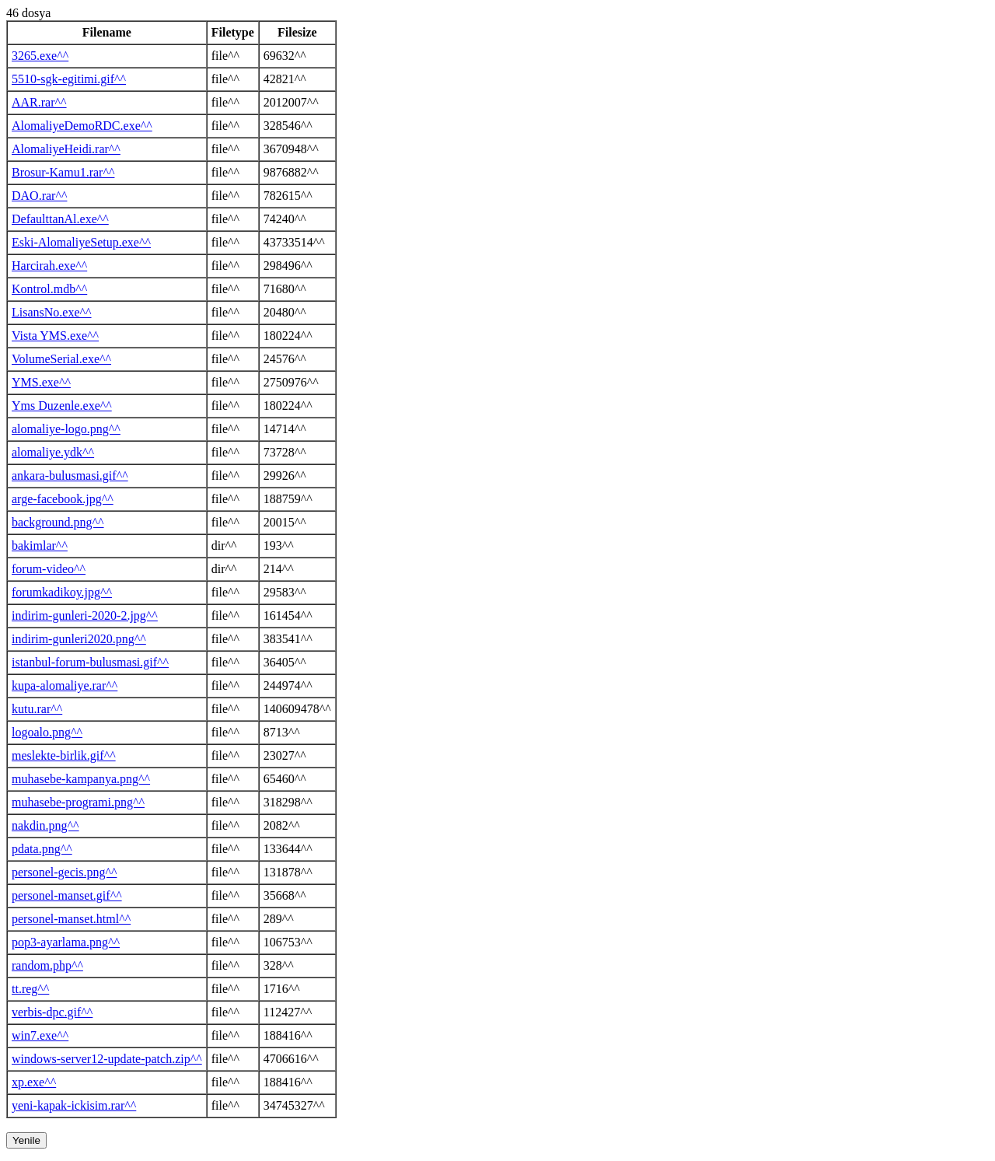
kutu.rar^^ (37, 708)
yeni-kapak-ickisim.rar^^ (74, 1105)
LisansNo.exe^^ (52, 312)
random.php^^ (47, 965)
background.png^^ (58, 522)
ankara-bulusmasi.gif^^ (70, 475)
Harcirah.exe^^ (49, 265)
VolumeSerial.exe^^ (61, 358)
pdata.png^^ (42, 848)
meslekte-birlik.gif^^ (64, 755)
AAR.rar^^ (39, 102)
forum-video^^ (49, 568)
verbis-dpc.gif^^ (52, 1012)
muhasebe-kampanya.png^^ (81, 778)
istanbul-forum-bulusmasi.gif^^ (90, 662)
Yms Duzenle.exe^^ (62, 405)
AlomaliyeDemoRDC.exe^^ (82, 125)
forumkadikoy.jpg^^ (62, 592)
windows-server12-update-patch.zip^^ (107, 1058)
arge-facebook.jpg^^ (62, 498)
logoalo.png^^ (47, 732)
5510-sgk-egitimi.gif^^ (69, 79)
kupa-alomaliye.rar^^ (64, 685)
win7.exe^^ (40, 1035)
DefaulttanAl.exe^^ (60, 219)
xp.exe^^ (34, 1082)
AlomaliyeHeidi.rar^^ (66, 149)
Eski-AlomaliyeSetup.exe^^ (81, 242)
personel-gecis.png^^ (64, 872)
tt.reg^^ (30, 988)
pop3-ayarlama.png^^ (66, 942)
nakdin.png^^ (45, 825)
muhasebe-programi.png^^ (78, 802)
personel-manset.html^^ (71, 918)
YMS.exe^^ (41, 382)
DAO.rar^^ (39, 195)
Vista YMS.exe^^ (55, 335)
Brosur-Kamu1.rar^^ (63, 172)
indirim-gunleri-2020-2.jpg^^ (85, 615)
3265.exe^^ (40, 55)
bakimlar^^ (40, 545)
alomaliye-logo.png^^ (66, 428)
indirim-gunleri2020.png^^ (79, 638)
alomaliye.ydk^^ (53, 452)
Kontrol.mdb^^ (49, 288)
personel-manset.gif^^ (67, 895)
